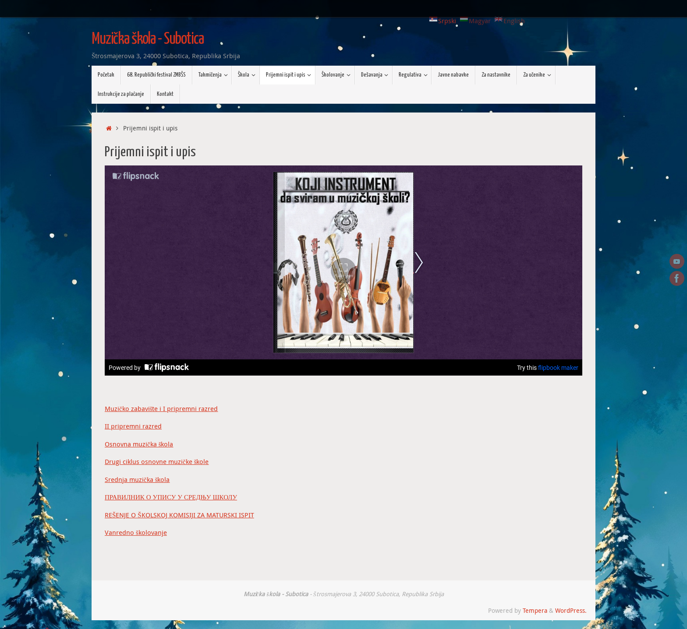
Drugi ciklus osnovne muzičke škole (157, 461)
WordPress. (571, 611)
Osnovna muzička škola (139, 443)
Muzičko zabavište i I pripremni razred (161, 408)
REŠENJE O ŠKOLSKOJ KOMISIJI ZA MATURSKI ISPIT (179, 514)
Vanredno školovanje (136, 532)
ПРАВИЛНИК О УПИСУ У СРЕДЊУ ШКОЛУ (171, 496)
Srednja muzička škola (137, 479)
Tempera (535, 611)
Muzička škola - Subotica (148, 39)
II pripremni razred (133, 426)
